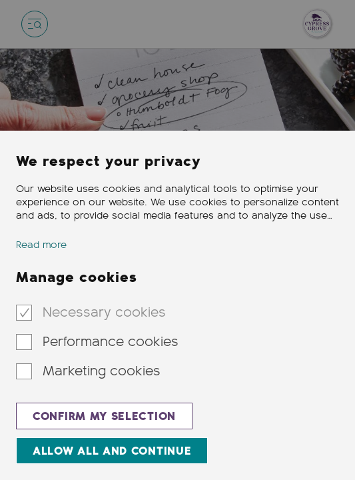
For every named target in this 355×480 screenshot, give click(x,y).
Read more (41, 245)
